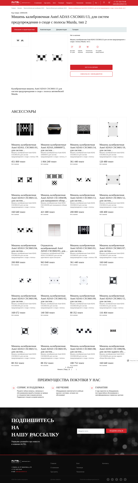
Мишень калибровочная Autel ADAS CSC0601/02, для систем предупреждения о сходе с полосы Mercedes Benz (54, 298)
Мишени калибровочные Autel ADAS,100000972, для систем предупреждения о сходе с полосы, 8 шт (54, 147)
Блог (54, 3)
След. (74, 369)
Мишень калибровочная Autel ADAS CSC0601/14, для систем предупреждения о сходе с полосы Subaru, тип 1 (83, 147)
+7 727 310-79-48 (119, 2)
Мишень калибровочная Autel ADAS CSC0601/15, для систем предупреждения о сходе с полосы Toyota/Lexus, (113, 298)
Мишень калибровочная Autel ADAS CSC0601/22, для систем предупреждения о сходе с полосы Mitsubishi (24, 198)
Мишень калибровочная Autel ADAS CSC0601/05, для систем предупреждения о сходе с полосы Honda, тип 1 (54, 349)
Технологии (79, 3)
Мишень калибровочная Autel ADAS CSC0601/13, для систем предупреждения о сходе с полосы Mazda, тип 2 (83, 198)
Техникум (61, 3)
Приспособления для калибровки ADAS (34, 8)
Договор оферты (56, 479)
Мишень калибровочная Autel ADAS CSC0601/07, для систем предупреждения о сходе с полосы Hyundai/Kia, (113, 248)
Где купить (47, 3)
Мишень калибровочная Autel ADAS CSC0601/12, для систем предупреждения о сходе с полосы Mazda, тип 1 (113, 198)
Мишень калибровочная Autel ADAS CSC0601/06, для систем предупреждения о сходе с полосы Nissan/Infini (24, 298)
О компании (38, 3)
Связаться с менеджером (91, 74)
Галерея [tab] (75, 29)
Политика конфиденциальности (89, 479)
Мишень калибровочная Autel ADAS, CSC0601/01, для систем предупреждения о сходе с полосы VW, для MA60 (24, 147)
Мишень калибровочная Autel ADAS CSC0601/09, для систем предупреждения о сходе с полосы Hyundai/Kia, (83, 298)
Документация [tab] (61, 29)
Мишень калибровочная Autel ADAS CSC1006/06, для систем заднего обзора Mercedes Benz (113, 349)
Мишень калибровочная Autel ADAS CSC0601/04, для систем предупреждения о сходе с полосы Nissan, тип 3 (24, 248)
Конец (79, 369)
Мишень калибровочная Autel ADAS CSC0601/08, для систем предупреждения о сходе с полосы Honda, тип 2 (83, 349)
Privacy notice (133, 360)
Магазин (19, 8)
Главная (13, 8)
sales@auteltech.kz (120, 4)
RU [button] (96, 3)
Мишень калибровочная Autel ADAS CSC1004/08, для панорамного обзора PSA (54, 198)
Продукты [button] (69, 3)
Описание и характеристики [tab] (24, 29)
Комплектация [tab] (45, 29)
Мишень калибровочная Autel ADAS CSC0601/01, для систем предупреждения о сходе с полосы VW (83, 248)
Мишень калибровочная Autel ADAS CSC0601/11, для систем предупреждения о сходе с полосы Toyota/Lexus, (24, 349)
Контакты (88, 3)
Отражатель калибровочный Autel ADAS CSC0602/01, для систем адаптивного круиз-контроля (53, 248)
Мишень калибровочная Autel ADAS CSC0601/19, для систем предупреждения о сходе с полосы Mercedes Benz (113, 147)
